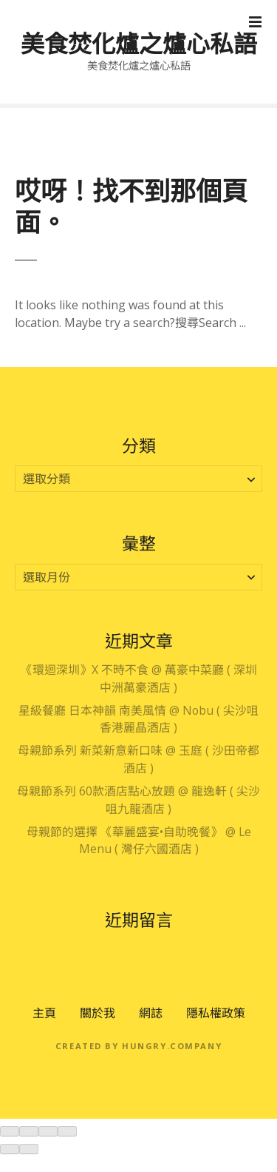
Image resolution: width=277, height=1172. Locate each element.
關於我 (97, 1013)
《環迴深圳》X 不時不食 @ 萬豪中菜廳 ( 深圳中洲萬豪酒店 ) (139, 678)
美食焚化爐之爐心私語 (139, 43)
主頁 (44, 1013)
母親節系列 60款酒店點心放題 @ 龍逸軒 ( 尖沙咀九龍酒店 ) (138, 800)
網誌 (151, 1013)
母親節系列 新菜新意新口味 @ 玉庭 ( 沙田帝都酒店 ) (138, 759)
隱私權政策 (215, 1013)
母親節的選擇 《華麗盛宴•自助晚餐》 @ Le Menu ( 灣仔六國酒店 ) (139, 841)
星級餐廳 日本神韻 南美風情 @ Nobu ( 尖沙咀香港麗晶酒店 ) (138, 719)
